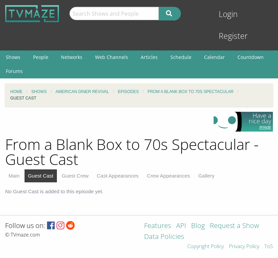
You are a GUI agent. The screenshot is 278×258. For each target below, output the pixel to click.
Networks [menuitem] (71, 57)
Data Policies (164, 237)
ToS (268, 246)
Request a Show (234, 226)
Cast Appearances (118, 176)
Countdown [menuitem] (250, 57)
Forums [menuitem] (14, 71)
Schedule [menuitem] (180, 57)
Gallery (206, 176)
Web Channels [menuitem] (111, 57)
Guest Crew (75, 176)
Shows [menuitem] (13, 57)
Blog (198, 226)
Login (228, 14)
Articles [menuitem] (149, 57)
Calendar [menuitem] (214, 57)
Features (157, 226)
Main (14, 176)
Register (233, 36)
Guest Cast (40, 176)
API (181, 226)
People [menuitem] (40, 57)
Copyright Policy (205, 246)
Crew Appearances (168, 176)
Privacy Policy (244, 246)
